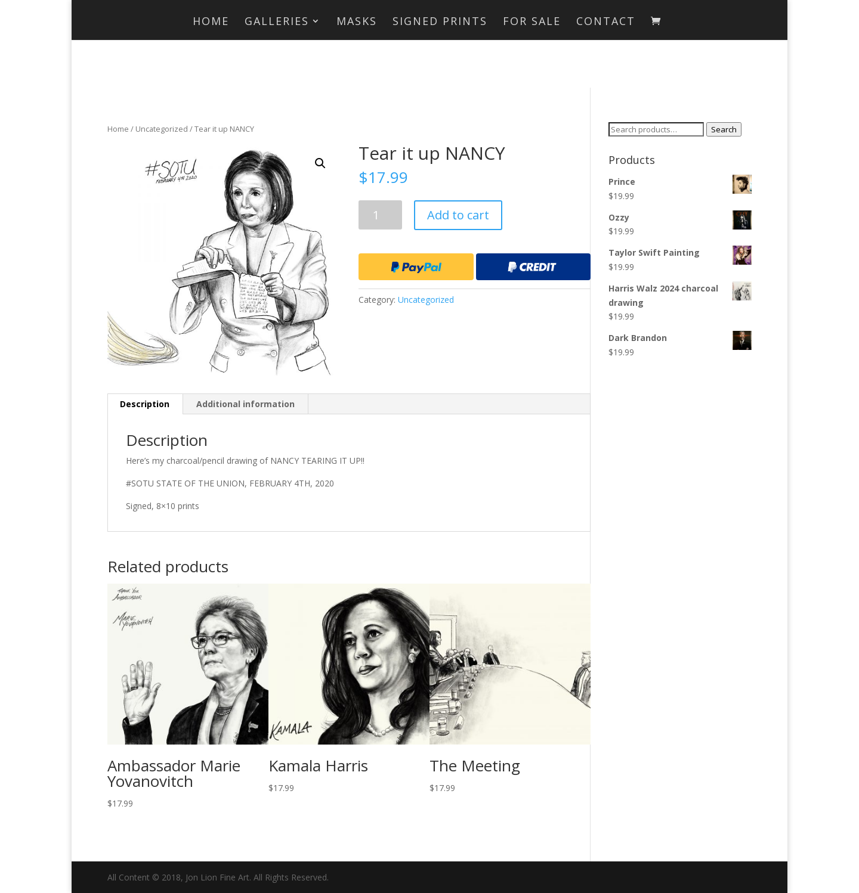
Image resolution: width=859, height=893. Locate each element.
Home (211, 22)
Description (144, 404)
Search (724, 129)
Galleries (277, 22)
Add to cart (458, 215)
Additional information (245, 404)
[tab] (145, 404)
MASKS (356, 22)
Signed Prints (440, 22)
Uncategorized (161, 128)
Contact (605, 22)
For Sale (532, 22)
